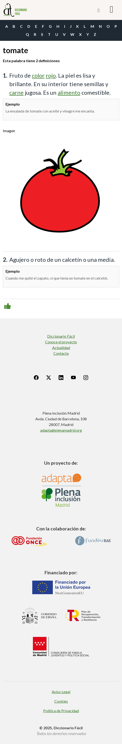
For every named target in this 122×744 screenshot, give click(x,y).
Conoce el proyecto (61, 342)
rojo (51, 75)
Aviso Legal (61, 691)
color (38, 75)
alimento (69, 92)
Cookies (61, 701)
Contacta (61, 353)
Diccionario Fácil (61, 336)
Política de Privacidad (61, 710)
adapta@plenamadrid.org (61, 430)
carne (16, 92)
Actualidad (61, 347)
